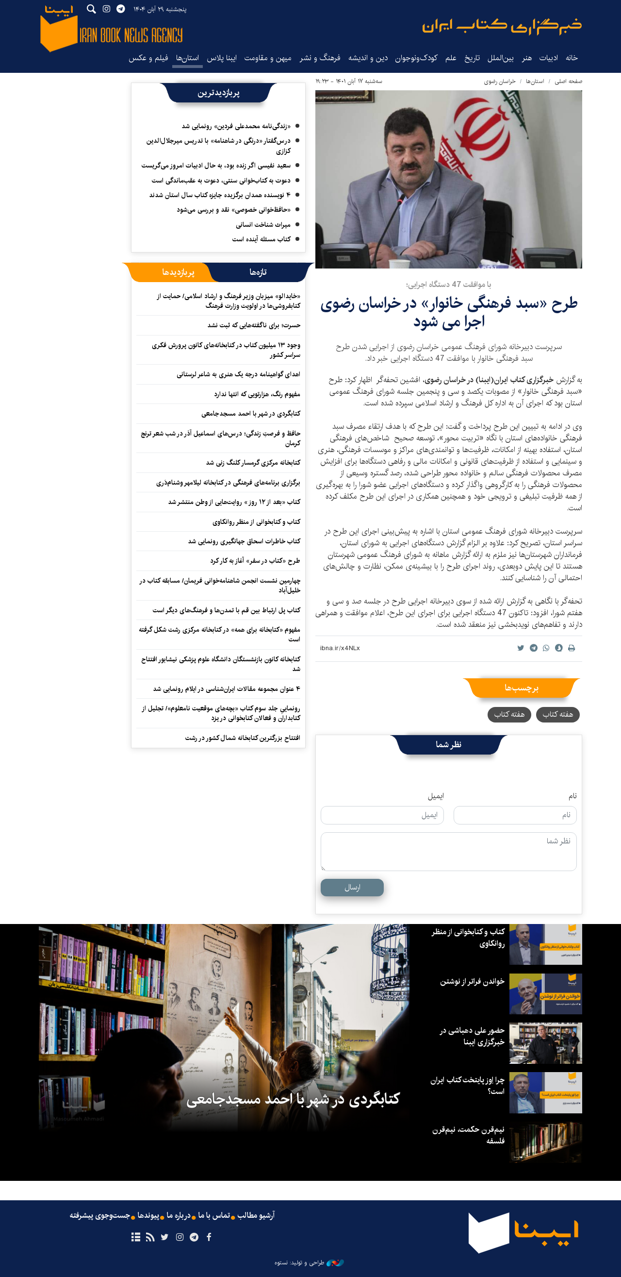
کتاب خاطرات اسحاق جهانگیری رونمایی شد (244, 541)
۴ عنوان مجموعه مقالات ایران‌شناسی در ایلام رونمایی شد (226, 689)
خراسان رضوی (500, 81)
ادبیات (548, 58)
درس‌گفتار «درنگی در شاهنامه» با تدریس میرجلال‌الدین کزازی (219, 145)
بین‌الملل (501, 58)
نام (573, 796)
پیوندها (148, 1216)
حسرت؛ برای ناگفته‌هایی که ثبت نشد (253, 325)
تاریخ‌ (472, 58)
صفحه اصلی (568, 81)
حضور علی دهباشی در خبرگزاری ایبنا (472, 1036)
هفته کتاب (558, 714)
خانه (572, 58)
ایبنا (502, 27)
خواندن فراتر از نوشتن (472, 981)
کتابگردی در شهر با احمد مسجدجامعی (250, 413)
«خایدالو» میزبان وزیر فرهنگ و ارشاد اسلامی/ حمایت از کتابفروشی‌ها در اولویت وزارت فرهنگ (228, 301)
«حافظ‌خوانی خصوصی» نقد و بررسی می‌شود (234, 209)
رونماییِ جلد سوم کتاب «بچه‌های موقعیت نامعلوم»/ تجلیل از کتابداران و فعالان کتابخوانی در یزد (221, 713)
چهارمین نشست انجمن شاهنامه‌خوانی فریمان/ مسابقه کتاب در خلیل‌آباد (219, 585)
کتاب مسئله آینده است (261, 239)
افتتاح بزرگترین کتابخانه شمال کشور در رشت (242, 738)
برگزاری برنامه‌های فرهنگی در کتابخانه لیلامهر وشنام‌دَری (228, 482)
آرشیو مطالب (256, 1216)
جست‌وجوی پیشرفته (100, 1216)
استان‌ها (187, 58)
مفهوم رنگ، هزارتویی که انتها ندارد (257, 394)
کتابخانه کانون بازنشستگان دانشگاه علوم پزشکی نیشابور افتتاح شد (220, 664)
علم (451, 58)
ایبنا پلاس (222, 58)
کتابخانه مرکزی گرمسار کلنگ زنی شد (253, 462)
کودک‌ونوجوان (416, 58)
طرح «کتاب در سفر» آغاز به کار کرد (255, 560)
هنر (527, 58)
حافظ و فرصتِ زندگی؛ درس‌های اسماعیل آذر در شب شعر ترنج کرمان (220, 438)
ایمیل (436, 796)
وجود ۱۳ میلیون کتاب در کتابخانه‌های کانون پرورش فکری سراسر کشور (226, 350)
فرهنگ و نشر (320, 58)
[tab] (258, 272)
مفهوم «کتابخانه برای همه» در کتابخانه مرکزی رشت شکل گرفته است (219, 634)
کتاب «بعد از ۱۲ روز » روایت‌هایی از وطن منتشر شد (234, 502)
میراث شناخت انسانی (263, 224)
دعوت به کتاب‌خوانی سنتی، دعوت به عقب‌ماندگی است (221, 180)
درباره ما (179, 1216)
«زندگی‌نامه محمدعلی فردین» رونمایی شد (236, 126)
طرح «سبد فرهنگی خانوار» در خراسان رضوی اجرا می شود (449, 312)
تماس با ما (214, 1216)
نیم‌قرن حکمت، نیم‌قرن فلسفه (468, 1135)
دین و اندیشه (368, 58)
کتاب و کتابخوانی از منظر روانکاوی (256, 522)
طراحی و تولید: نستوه (309, 1263)
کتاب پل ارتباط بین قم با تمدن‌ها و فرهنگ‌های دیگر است (226, 610)
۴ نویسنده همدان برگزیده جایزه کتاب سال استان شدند (220, 195)
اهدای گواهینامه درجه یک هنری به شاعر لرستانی (238, 374)
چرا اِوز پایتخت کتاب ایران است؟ (467, 1086)
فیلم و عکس (148, 58)
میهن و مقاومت (268, 58)
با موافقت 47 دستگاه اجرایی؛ (448, 284)
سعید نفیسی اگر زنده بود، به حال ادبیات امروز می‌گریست (216, 165)
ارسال (352, 887)
